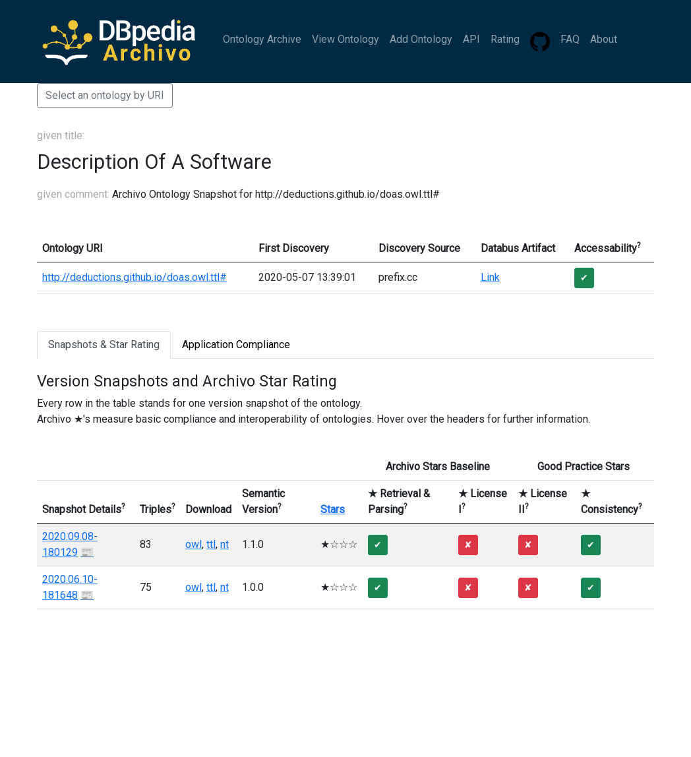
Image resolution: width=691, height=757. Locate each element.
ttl (211, 544)
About (603, 39)
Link (490, 277)
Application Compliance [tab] (236, 344)
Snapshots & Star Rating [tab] (104, 344)
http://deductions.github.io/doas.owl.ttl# (134, 277)
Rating (505, 39)
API (471, 39)
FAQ (570, 39)
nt (224, 544)
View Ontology (345, 39)
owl (193, 544)
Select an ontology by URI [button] (104, 95)
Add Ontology (421, 39)
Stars (332, 509)
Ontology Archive (262, 39)
